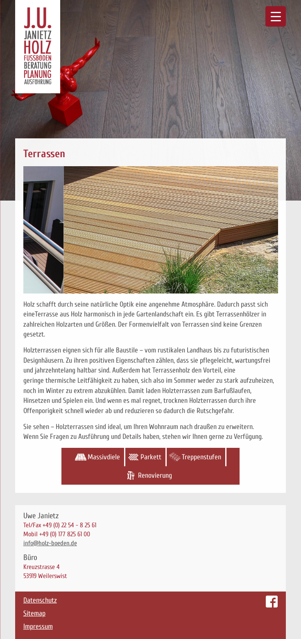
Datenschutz (40, 600)
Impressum (38, 626)
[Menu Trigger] (275, 16)
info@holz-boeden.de (50, 543)
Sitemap (34, 613)
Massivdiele (104, 457)
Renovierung (155, 475)
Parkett (150, 457)
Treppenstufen (201, 457)
